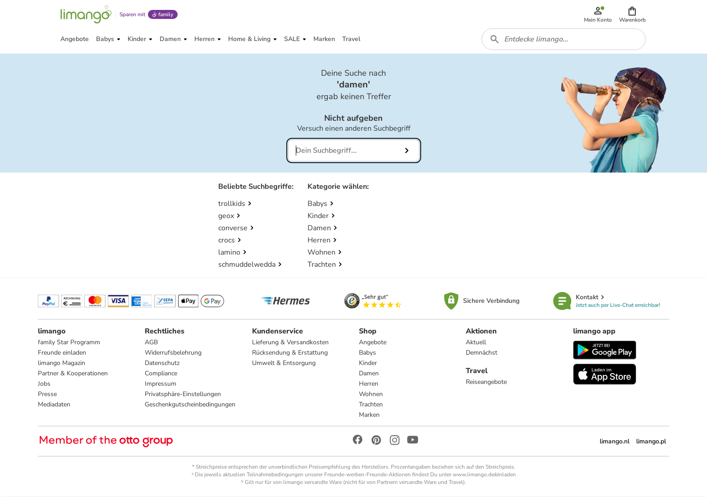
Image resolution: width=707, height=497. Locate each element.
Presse (47, 394)
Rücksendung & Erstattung (290, 353)
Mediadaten (54, 405)
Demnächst (481, 353)
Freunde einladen (62, 353)
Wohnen (371, 394)
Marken (369, 415)
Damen (369, 373)
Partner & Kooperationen (73, 373)
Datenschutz (162, 363)
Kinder (368, 363)
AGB (151, 342)
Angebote (372, 342)
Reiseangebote (486, 382)
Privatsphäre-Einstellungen (183, 394)
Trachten (371, 405)
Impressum (160, 384)
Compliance (161, 373)
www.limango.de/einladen (484, 475)
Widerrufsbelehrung (173, 353)
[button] (632, 14)
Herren (368, 384)
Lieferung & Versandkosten (290, 342)
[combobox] (564, 40)
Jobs (44, 384)
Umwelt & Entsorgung (284, 363)
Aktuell (476, 342)
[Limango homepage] (86, 14)
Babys (367, 353)
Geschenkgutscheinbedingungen (190, 405)
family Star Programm (69, 342)
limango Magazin (61, 363)
